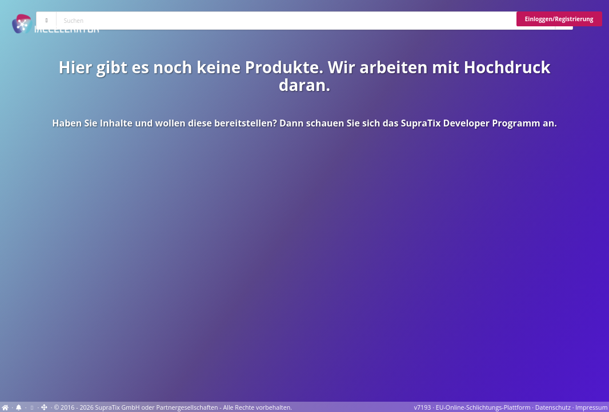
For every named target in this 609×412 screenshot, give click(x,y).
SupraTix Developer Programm (470, 123)
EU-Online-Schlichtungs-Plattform (483, 407)
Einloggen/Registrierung (559, 19)
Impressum (591, 407)
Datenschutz (553, 407)
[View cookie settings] (31, 407)
